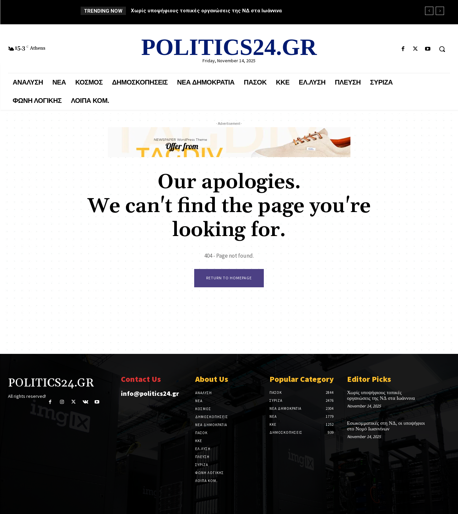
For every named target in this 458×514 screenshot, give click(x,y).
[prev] (429, 11)
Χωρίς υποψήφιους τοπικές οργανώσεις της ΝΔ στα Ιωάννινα (206, 11)
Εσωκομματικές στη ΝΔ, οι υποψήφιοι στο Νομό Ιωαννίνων (386, 426)
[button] (442, 49)
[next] (440, 11)
